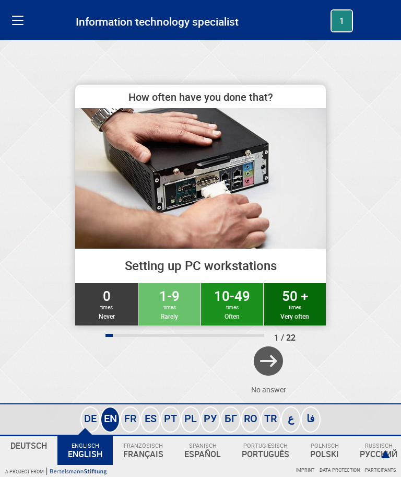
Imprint (305, 470)
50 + (295, 303)
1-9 (169, 303)
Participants (380, 470)
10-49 (232, 303)
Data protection (340, 470)
